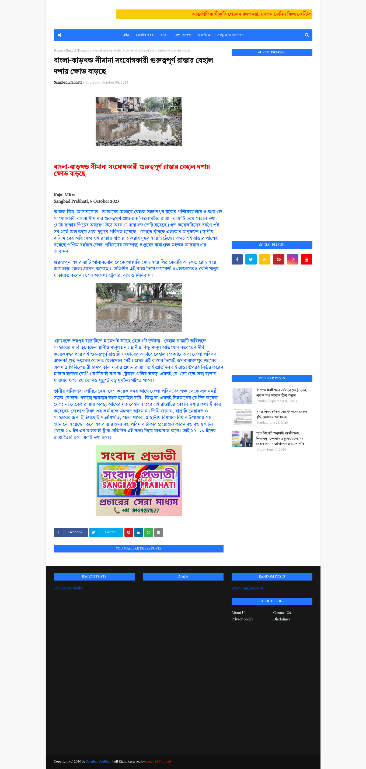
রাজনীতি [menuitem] (204, 35)
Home (58, 51)
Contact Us (282, 613)
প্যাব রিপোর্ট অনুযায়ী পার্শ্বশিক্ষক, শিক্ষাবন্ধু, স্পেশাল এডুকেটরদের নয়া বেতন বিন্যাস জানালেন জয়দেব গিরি (280, 439)
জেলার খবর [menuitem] (145, 35)
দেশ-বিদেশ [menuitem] (183, 35)
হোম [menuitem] (126, 35)
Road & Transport (79, 51)
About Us (239, 613)
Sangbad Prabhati (68, 82)
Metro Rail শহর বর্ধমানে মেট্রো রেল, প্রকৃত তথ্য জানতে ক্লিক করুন (281, 393)
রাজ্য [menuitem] (164, 35)
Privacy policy (242, 619)
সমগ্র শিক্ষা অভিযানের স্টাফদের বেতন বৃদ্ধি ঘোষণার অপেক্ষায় (281, 414)
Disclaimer (281, 619)
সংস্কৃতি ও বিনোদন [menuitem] (230, 35)
